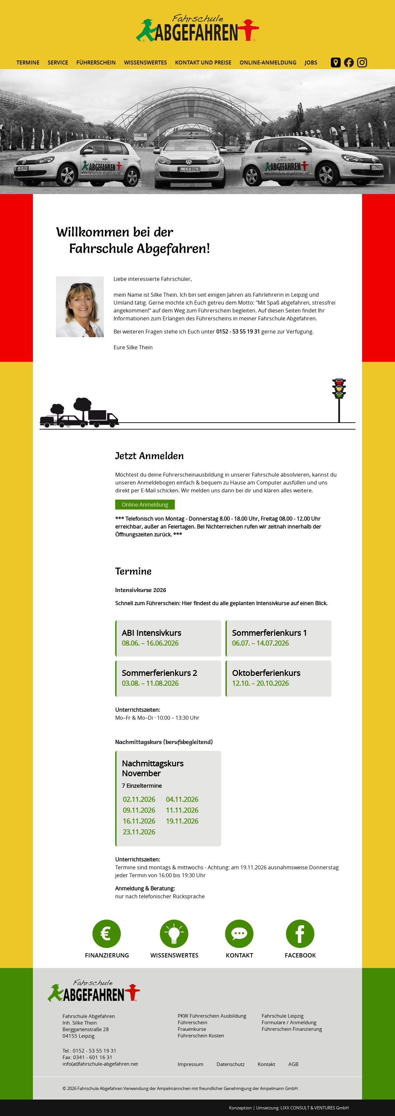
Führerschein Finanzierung (292, 1029)
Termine (28, 62)
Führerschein (96, 62)
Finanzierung (107, 955)
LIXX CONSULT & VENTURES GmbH (314, 1108)
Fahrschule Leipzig (282, 1015)
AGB (293, 1064)
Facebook (300, 955)
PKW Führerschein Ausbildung (212, 1015)
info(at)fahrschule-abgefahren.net (100, 1063)
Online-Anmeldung (268, 62)
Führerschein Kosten (201, 1035)
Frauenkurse (192, 1029)
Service (58, 62)
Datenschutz (231, 1064)
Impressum (190, 1064)
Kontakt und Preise (203, 62)
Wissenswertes (145, 62)
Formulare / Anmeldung (289, 1022)
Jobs (311, 62)
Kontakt (239, 955)
